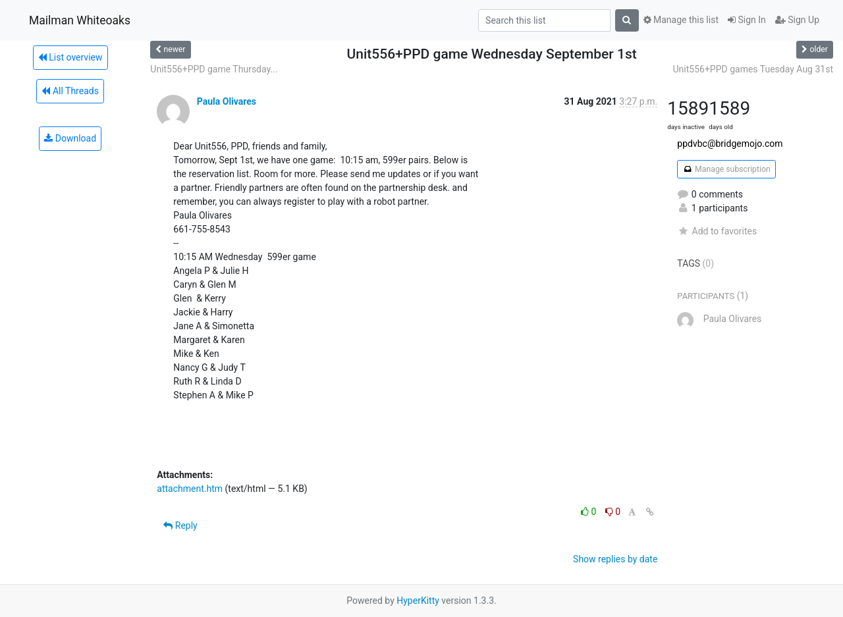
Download (70, 138)
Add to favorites (717, 231)
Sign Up (797, 19)
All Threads (69, 91)
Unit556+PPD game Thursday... (213, 69)
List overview (70, 57)
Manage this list (681, 19)
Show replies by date (615, 559)
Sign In (747, 19)
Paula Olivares (226, 101)
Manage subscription (726, 169)
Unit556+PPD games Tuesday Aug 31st (752, 69)
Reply (180, 525)
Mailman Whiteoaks (79, 20)
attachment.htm (190, 488)
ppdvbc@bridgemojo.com (729, 143)
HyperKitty (417, 600)
